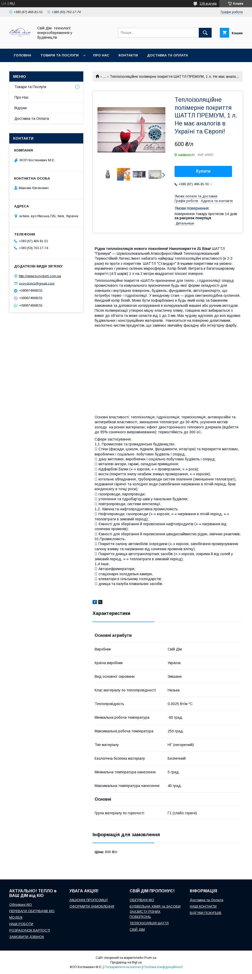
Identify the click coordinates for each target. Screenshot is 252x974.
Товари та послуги (59, 55)
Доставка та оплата (167, 55)
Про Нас (21, 97)
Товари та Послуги (30, 87)
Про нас (101, 55)
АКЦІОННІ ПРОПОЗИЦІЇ (88, 900)
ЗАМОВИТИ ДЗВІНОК (26, 937)
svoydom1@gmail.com (37, 283)
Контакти (128, 55)
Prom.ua (150, 958)
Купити (203, 171)
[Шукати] (205, 33)
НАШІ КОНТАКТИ (203, 906)
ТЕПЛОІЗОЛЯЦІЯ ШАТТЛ (149, 923)
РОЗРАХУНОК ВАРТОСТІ (29, 930)
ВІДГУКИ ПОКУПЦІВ (205, 913)
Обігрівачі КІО (20, 905)
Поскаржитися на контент (122, 967)
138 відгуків (208, 3)
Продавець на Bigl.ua (126, 962)
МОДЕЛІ (15, 917)
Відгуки (20, 108)
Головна (22, 55)
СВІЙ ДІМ (137, 929)
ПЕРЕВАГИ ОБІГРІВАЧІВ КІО (32, 911)
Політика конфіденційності (163, 967)
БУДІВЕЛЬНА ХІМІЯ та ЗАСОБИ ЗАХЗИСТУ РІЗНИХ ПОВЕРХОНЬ (155, 911)
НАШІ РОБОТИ (21, 924)
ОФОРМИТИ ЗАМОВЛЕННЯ (91, 906)
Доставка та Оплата (31, 118)
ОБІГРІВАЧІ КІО (142, 900)
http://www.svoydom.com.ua (40, 276)
